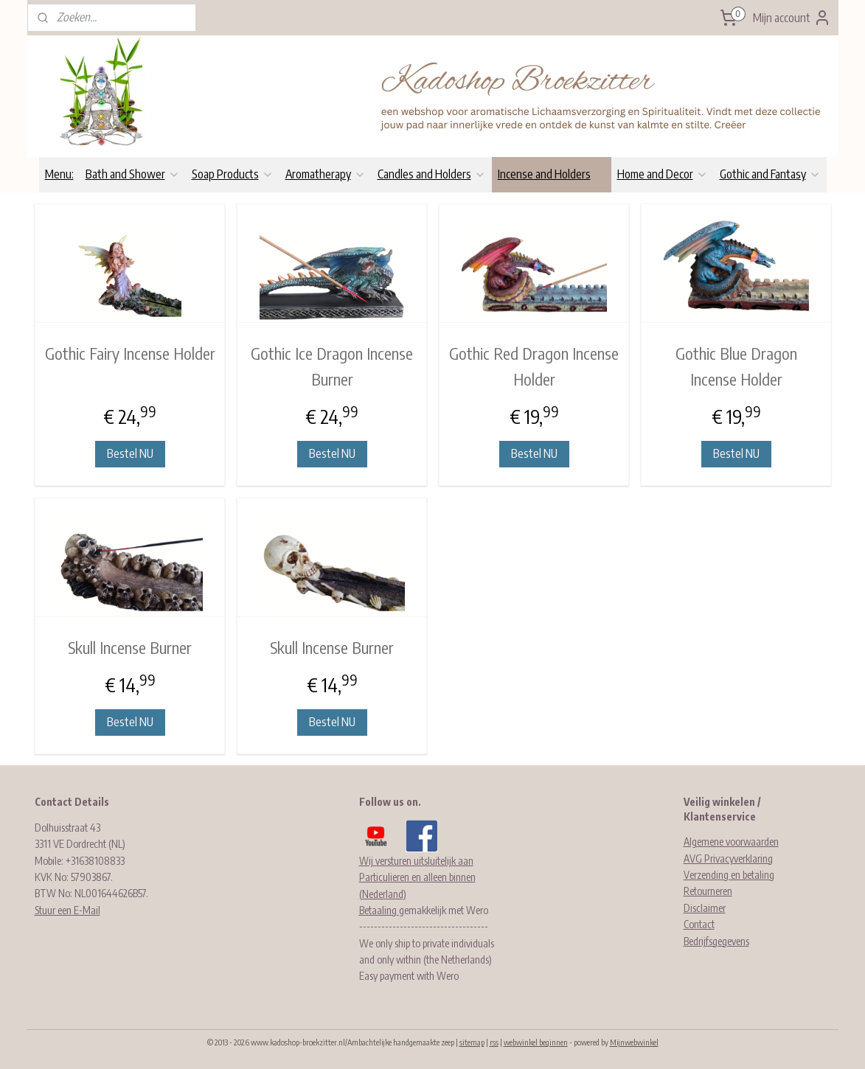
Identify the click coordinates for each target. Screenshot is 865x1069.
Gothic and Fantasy (770, 174)
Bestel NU (129, 453)
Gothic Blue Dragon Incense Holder (735, 366)
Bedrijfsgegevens (716, 941)
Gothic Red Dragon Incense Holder (534, 366)
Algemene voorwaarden (731, 841)
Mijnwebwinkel (634, 1042)
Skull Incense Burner (130, 647)
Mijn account (792, 18)
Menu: (59, 174)
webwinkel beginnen (536, 1042)
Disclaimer (705, 908)
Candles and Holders (432, 174)
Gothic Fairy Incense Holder (129, 353)
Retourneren (708, 891)
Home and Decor (662, 174)
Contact (699, 924)
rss (494, 1042)
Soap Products (233, 174)
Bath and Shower (133, 174)
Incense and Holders (551, 174)
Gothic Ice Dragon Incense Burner (332, 366)
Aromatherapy (325, 174)
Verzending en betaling (729, 874)
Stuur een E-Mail (67, 910)
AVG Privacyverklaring (728, 858)
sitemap (471, 1042)
